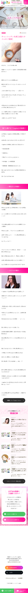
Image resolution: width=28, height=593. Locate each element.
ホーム (2, 26)
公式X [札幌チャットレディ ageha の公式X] (11, 574)
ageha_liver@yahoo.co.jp (14, 563)
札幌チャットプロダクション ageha (5, 2)
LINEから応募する (12, 516)
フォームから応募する (13, 521)
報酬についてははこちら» (14, 400)
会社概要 (20, 579)
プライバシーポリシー (11, 579)
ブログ (6, 26)
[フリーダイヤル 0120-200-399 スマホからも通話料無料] (17, 2)
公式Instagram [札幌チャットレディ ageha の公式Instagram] (13, 569)
